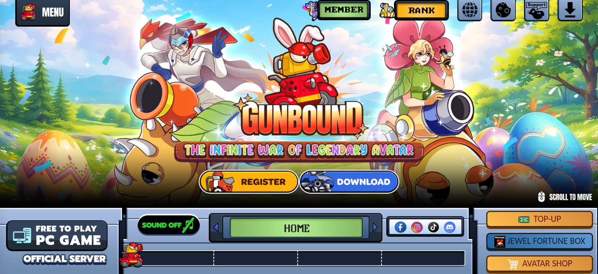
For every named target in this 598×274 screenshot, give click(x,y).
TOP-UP (539, 218)
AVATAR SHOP (539, 264)
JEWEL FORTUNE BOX (539, 242)
